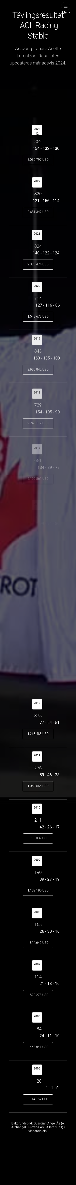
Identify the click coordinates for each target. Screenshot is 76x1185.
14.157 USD (38, 1099)
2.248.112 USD (37, 428)
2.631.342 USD (37, 212)
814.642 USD (38, 943)
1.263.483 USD (37, 734)
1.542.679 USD (37, 317)
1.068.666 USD (37, 786)
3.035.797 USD (37, 160)
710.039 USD (38, 838)
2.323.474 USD (37, 265)
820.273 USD (38, 995)
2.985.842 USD (37, 372)
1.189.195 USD (37, 890)
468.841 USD (38, 1047)
